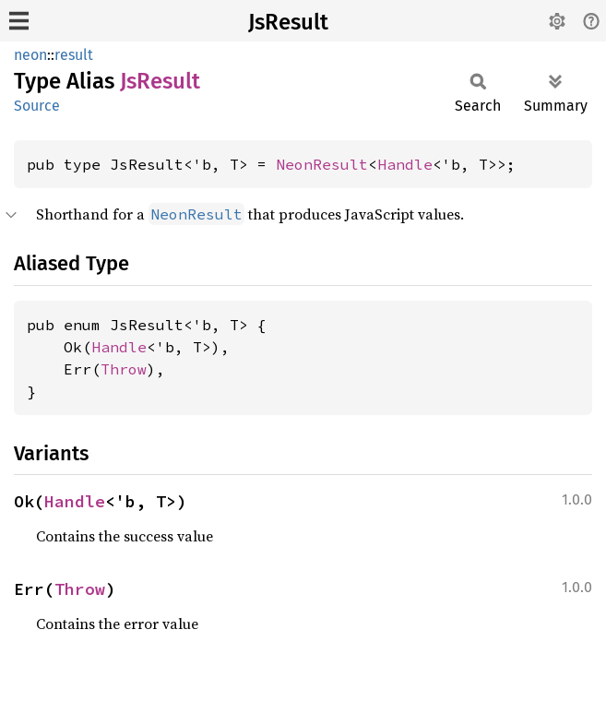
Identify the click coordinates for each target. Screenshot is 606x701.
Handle (405, 164)
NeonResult (322, 164)
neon (30, 55)
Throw (124, 369)
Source (37, 105)
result (73, 55)
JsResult (288, 22)
